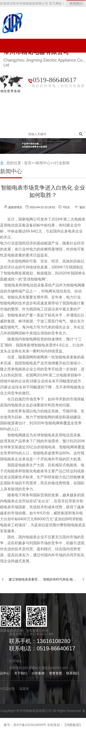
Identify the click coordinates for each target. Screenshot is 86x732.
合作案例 (38, 673)
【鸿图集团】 (72, 725)
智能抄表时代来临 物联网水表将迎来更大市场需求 (60, 579)
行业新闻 (62, 163)
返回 (80, 207)
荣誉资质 (55, 673)
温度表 (24, 688)
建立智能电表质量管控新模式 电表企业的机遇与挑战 (26, 579)
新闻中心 (43, 163)
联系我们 (72, 673)
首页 (27, 163)
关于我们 (20, 673)
